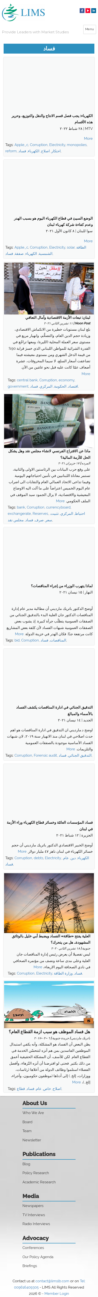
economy (66, 380)
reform (11, 151)
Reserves (40, 513)
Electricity (57, 145)
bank (21, 507)
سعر (48, 520)
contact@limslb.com (52, 1281)
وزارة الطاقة (63, 973)
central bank (27, 380)
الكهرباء (33, 151)
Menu (89, 29)
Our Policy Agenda (37, 1257)
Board (27, 1122)
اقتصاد (73, 386)
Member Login (56, 1293)
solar (71, 247)
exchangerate (19, 513)
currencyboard (58, 507)
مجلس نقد (16, 520)
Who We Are (33, 1113)
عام (66, 858)
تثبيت (54, 513)
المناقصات (58, 640)
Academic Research (39, 1182)
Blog (26, 1164)
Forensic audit (45, 755)
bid (17, 640)
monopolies (77, 145)
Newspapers (32, 1206)
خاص (47, 1089)
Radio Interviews (36, 1224)
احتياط (80, 513)
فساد (22, 151)
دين (73, 858)
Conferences (33, 1248)
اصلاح (45, 151)
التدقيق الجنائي (79, 755)
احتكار (56, 151)
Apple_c (21, 145)
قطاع (21, 1089)
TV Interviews (33, 1215)
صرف (39, 520)
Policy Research (35, 1173)
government (18, 386)
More (88, 138)
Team (27, 1131)
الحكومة (60, 386)
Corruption (39, 145)
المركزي (46, 386)
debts (38, 858)
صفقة (19, 253)
